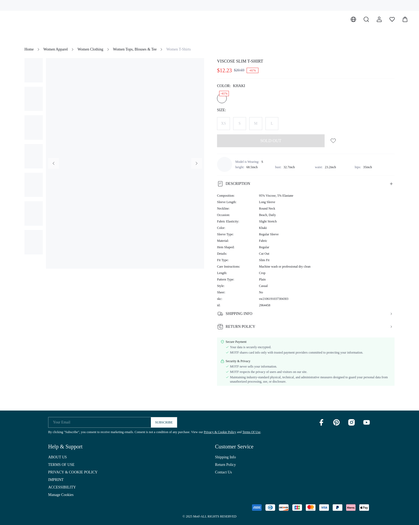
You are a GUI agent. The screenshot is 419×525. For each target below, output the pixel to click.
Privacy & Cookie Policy (220, 432)
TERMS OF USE (61, 465)
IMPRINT (56, 480)
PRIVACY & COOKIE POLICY (73, 472)
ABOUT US (57, 457)
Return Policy (225, 465)
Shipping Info (225, 457)
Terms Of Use (251, 432)
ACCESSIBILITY (62, 487)
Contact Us (223, 472)
